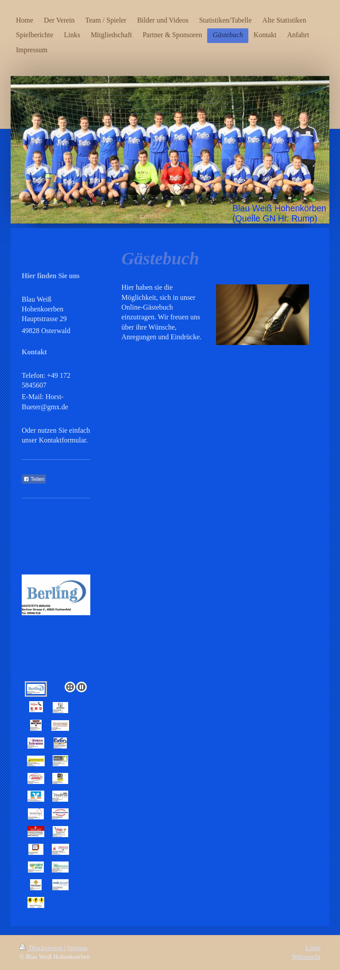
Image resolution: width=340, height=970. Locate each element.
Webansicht (306, 957)
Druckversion (41, 948)
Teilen (33, 479)
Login (313, 948)
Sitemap (77, 948)
